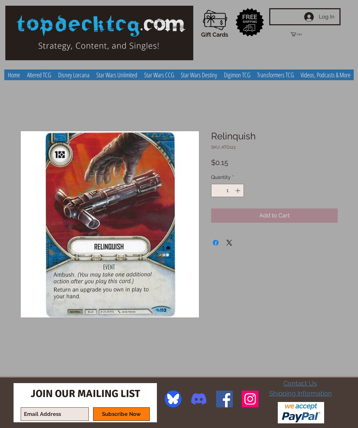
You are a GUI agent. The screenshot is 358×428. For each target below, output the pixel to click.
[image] (173, 399)
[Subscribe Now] (121, 414)
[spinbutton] (227, 190)
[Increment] (238, 190)
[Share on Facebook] (215, 242)
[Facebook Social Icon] (224, 399)
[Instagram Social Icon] (250, 399)
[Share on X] (229, 242)
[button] (303, 34)
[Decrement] (216, 190)
